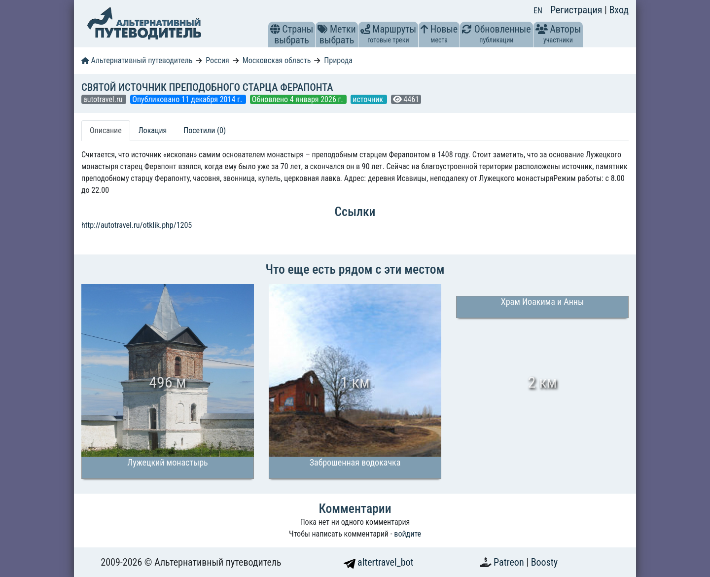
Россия (217, 60)
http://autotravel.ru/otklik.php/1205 (136, 225)
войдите (407, 534)
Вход (619, 10)
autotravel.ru (103, 99)
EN (537, 10)
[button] (275, 29)
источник (369, 99)
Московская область (277, 60)
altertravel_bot (379, 562)
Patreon (510, 562)
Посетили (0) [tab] (204, 130)
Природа (338, 60)
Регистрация (577, 10)
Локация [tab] (153, 130)
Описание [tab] (106, 130)
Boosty (544, 562)
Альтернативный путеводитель (136, 60)
